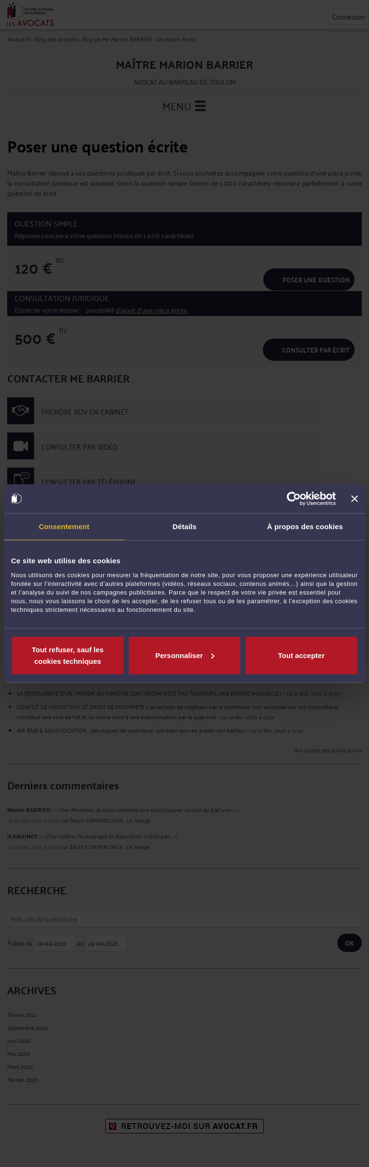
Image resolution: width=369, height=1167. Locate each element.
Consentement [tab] (64, 526)
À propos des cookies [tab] (305, 526)
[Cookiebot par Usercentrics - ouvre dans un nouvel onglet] (294, 499)
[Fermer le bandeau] (354, 498)
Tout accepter (301, 655)
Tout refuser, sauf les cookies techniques (68, 655)
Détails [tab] (184, 526)
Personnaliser (184, 655)
